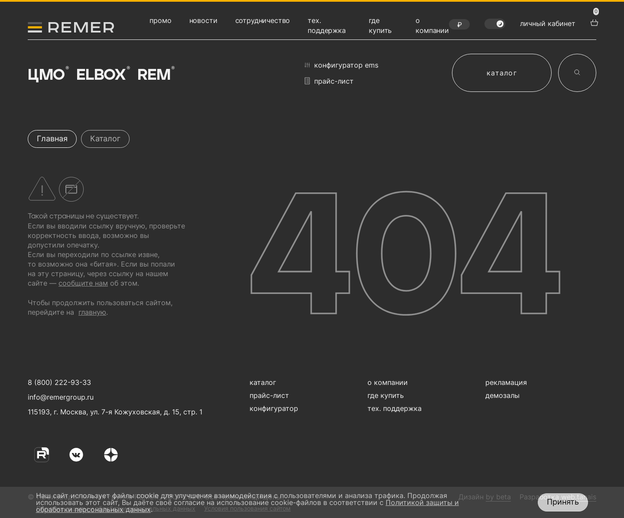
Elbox (102, 74)
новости (203, 20)
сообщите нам (83, 283)
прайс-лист (329, 80)
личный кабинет (547, 23)
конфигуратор (274, 408)
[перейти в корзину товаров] (593, 21)
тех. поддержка (394, 408)
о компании (387, 382)
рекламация (506, 382)
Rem (155, 74)
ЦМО (48, 74)
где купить (385, 395)
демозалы (502, 395)
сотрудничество (262, 20)
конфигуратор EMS (341, 65)
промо (160, 20)
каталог (502, 72)
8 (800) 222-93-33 (59, 382)
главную (92, 312)
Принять (563, 501)
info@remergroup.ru (59, 397)
